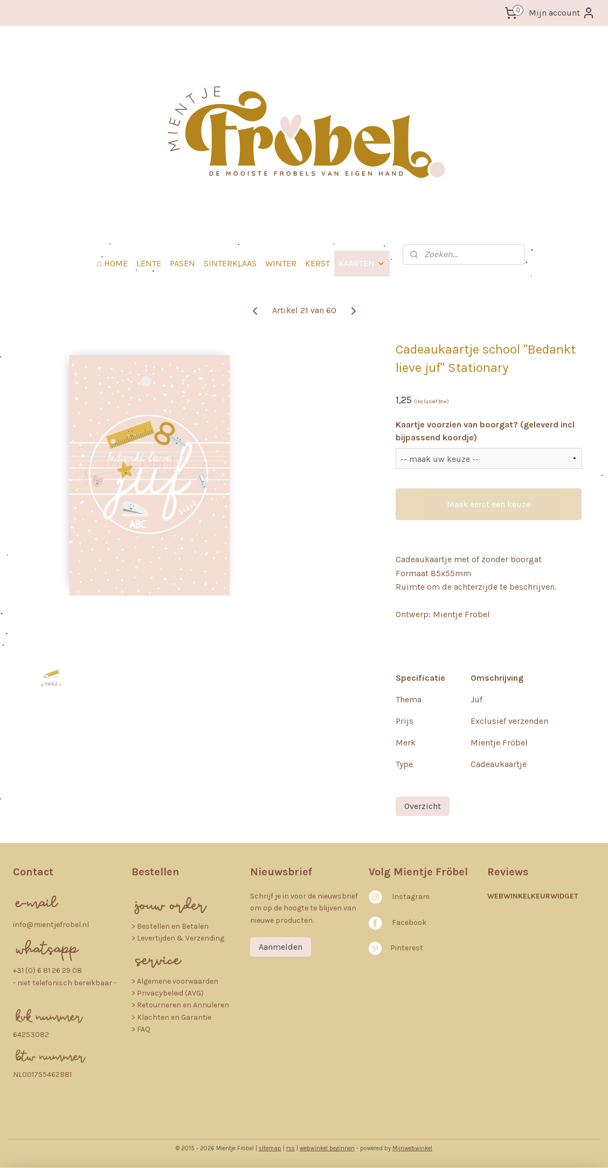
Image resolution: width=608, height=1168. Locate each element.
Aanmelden (280, 947)
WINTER (280, 263)
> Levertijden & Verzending (178, 938)
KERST (317, 263)
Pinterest (406, 947)
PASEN (182, 263)
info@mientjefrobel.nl (51, 924)
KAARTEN (361, 263)
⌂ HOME (112, 263)
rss (290, 1148)
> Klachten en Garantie (171, 1017)
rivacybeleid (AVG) (173, 993)
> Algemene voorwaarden (175, 981)
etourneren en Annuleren (185, 1005)
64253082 (31, 1034)
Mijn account (562, 12)
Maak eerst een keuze (488, 504)
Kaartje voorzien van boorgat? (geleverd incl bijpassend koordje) (485, 431)
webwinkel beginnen (327, 1148)
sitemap (270, 1148)
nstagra (408, 896)
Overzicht (422, 806)
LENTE (148, 263)
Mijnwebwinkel (412, 1148)
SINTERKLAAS (230, 263)
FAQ (143, 1029)
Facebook (409, 922)
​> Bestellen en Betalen (170, 926)
